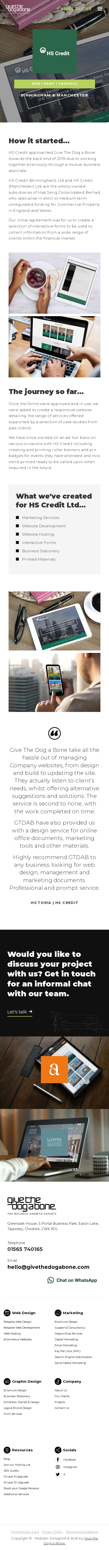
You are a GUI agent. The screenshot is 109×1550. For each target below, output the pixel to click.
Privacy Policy (52, 1532)
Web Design (24, 1313)
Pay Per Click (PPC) (68, 1351)
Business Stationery (17, 1396)
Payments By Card (25, 1532)
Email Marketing (66, 1345)
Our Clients (62, 1396)
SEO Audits (11, 1470)
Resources (22, 1450)
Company (72, 1381)
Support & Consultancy (70, 1327)
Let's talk (17, 1012)
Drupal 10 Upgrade (16, 1482)
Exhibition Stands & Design (22, 1402)
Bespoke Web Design (18, 1321)
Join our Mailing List (17, 1464)
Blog (7, 1459)
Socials (69, 1450)
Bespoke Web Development (22, 1327)
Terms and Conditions (82, 1532)
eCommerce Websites (18, 1339)
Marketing (73, 1313)
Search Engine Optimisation (73, 1357)
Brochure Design (66, 1321)
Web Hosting (12, 1333)
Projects (60, 1402)
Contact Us (62, 1408)
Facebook (69, 1459)
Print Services (13, 1414)
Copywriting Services (68, 1333)
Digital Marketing (66, 1339)
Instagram (70, 1467)
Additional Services (16, 1494)
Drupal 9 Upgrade (16, 1476)
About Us (61, 1390)
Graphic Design (26, 1381)
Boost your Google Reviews (21, 1488)
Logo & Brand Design (18, 1408)
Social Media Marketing (70, 1363)
